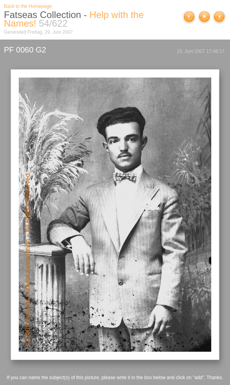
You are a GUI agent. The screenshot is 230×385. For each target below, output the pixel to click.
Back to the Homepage (28, 6)
